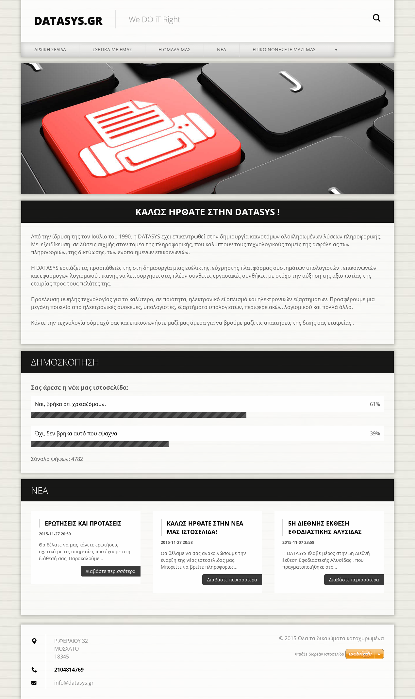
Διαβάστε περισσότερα (111, 571)
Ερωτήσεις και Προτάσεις (83, 523)
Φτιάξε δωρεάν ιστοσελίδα (319, 654)
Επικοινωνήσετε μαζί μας (284, 49)
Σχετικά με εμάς (112, 49)
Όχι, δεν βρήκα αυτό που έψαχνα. (77, 433)
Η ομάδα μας (174, 49)
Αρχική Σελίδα (50, 49)
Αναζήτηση (377, 19)
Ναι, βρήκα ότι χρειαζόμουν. (70, 404)
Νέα (221, 49)
